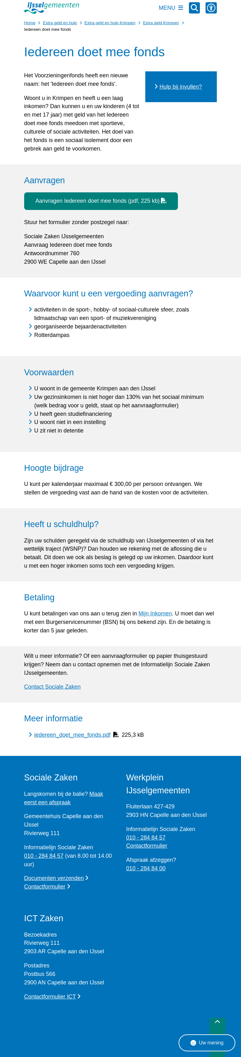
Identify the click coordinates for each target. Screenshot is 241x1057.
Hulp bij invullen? (180, 87)
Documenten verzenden (56, 878)
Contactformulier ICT (52, 997)
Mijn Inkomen (155, 613)
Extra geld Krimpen (161, 22)
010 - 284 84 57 (43, 856)
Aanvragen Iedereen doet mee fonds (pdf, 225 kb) (101, 201)
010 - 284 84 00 (145, 868)
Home (29, 22)
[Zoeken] (194, 7)
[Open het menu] (171, 8)
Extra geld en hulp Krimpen (109, 22)
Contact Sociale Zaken (52, 687)
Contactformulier (47, 887)
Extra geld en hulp (60, 22)
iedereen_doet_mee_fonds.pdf (72, 735)
